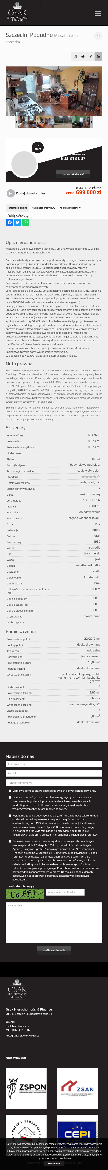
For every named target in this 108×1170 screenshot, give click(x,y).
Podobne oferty (16, 215)
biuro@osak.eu (21, 1026)
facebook (62, 5)
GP (77, 5)
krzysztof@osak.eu (73, 154)
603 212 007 (73, 158)
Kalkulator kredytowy (43, 207)
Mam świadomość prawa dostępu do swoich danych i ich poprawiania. (52, 790)
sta (85, 5)
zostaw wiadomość (73, 173)
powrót (98, 36)
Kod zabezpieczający (22, 886)
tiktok (101, 5)
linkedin (93, 5)
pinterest (69, 5)
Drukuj (83, 56)
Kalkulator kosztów (70, 207)
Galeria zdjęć (98, 56)
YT (54, 5)
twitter (46, 5)
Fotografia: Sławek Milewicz (22, 1035)
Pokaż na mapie (91, 56)
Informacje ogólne (17, 207)
